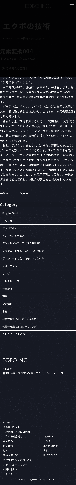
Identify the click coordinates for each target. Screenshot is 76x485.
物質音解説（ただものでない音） (20, 326)
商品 (4, 296)
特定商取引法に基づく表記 (17, 460)
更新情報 (7, 304)
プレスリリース (10, 281)
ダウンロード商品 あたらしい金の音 (23, 251)
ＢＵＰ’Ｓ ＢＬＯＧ (13, 334)
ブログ (6, 273)
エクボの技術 (9, 228)
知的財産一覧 (10, 455)
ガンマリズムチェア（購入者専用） (21, 243)
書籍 (4, 311)
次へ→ (24, 193)
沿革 (5, 450)
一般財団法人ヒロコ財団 (16, 431)
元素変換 (7, 289)
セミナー (48, 441)
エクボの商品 (50, 445)
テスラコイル (9, 266)
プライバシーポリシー (15, 464)
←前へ (4, 193)
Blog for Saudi (10, 213)
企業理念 (8, 445)
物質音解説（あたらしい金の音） (20, 319)
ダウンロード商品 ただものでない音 (23, 258)
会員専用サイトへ (12, 427)
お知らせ (7, 220)
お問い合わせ (10, 469)
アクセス (8, 474)
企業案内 (8, 441)
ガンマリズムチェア (13, 236)
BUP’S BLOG (50, 455)
